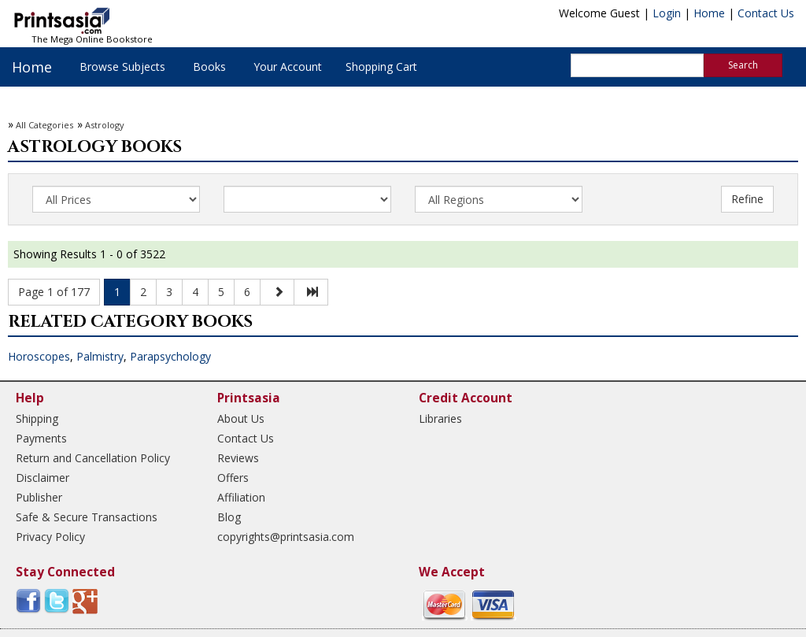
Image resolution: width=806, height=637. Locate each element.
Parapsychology (170, 356)
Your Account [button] (287, 66)
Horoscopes (39, 356)
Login (667, 13)
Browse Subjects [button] (122, 66)
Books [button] (209, 66)
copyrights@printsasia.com (285, 536)
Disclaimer (42, 477)
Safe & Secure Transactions (86, 516)
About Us (240, 418)
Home (709, 13)
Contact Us (766, 13)
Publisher (39, 497)
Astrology (104, 125)
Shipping (37, 418)
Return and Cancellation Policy (93, 457)
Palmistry (100, 356)
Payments (41, 438)
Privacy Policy (50, 536)
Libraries (440, 418)
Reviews (238, 457)
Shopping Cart (381, 66)
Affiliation (241, 497)
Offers (233, 477)
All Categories (44, 125)
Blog (229, 516)
